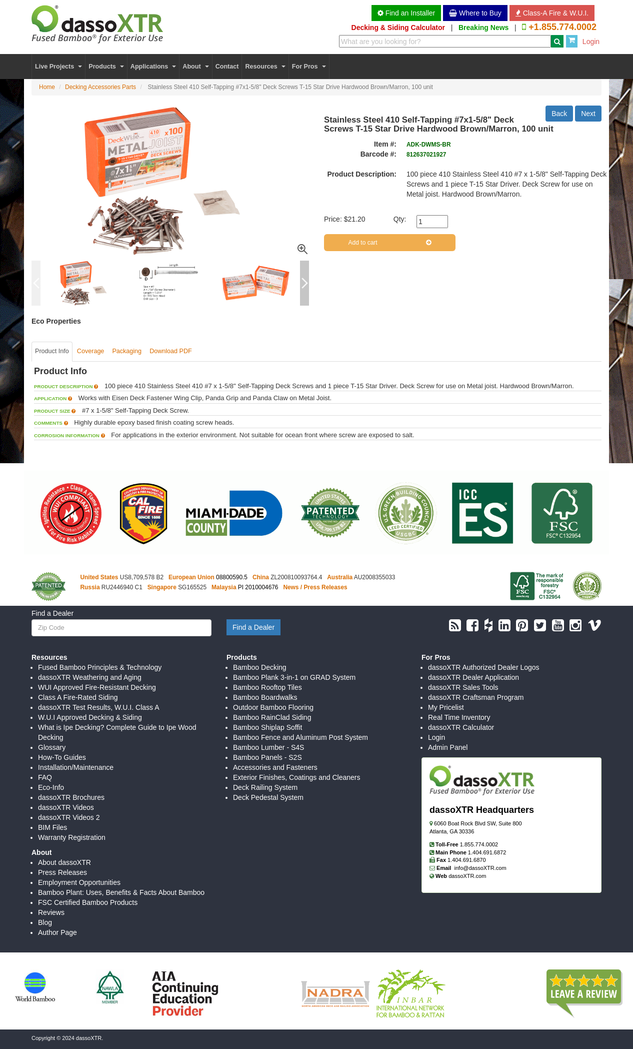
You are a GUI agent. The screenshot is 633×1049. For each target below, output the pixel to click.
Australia (339, 577)
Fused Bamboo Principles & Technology (100, 667)
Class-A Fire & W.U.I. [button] (552, 13)
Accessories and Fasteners (275, 767)
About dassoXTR (64, 862)
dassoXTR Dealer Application (473, 677)
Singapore (162, 587)
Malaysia (224, 587)
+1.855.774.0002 (562, 27)
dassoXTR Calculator (461, 727)
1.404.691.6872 (487, 852)
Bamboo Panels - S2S (267, 757)
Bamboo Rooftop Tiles (267, 687)
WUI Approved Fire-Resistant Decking (97, 687)
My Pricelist (446, 707)
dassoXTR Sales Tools (463, 687)
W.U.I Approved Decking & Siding (90, 717)
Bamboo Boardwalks (265, 697)
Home (47, 87)
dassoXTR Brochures (71, 797)
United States (99, 577)
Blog (45, 922)
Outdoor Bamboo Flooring (273, 707)
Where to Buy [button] (475, 13)
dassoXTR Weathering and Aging (90, 677)
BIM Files (52, 827)
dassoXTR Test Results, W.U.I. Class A (98, 707)
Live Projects (58, 66)
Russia (90, 587)
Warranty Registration (72, 837)
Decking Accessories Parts (100, 87)
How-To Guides (62, 757)
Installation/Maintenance (76, 767)
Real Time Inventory (459, 717)
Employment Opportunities (79, 882)
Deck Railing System (265, 787)
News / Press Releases (315, 587)
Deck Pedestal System (268, 797)
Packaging (127, 351)
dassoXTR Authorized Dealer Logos (484, 667)
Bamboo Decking (259, 667)
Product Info (52, 351)
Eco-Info (51, 787)
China (260, 577)
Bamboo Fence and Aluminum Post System (300, 737)
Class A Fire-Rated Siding (78, 697)
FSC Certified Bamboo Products (88, 902)
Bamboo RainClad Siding (272, 717)
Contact (227, 66)
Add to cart (389, 242)
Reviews (51, 912)
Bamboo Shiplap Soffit (267, 727)
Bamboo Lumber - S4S (268, 747)
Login (591, 42)
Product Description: (362, 174)
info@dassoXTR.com (480, 868)
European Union (191, 577)
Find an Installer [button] (407, 13)
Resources (265, 66)
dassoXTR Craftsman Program (476, 697)
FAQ (45, 777)
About (195, 66)
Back (559, 114)
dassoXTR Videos (66, 807)
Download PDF (171, 351)
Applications (153, 66)
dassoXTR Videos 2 (69, 817)
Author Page (57, 932)
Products (106, 66)
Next (588, 114)
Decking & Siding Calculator (398, 28)
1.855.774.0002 (479, 844)
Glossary (52, 747)
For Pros (309, 66)
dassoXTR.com (467, 876)
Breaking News (483, 28)
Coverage (90, 351)
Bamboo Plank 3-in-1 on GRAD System (294, 677)
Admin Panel (448, 747)
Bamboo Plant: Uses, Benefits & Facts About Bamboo (121, 892)
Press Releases (62, 872)
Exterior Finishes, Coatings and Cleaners (296, 777)
